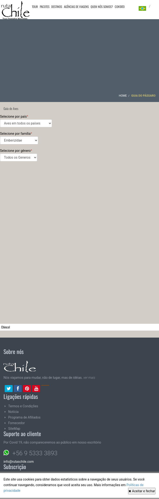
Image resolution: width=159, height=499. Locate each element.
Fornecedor (16, 423)
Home (123, 95)
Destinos (56, 6)
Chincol (5, 326)
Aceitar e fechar (142, 491)
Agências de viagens (76, 6)
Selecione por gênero (18, 155)
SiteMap (14, 428)
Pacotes (44, 6)
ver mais (89, 377)
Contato (120, 6)
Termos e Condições (23, 406)
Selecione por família (19, 138)
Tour (35, 6)
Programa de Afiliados (24, 417)
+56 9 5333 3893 (34, 453)
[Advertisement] (79, 58)
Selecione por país (26, 121)
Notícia (13, 412)
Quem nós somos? (102, 6)
